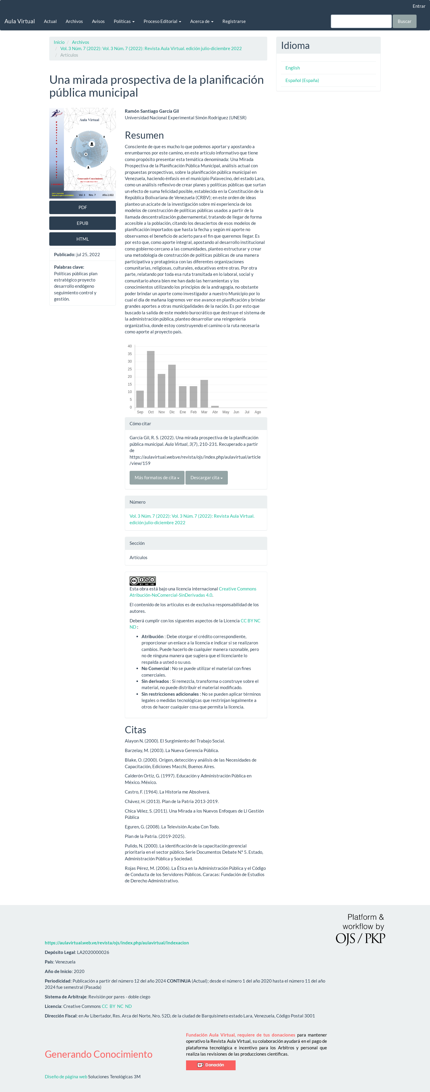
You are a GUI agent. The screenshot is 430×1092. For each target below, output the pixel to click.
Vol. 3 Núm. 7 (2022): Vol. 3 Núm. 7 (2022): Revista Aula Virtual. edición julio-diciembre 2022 (151, 48)
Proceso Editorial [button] (162, 21)
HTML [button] (82, 239)
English (292, 67)
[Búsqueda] (361, 21)
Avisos (98, 21)
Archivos (74, 21)
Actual (50, 21)
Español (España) (302, 80)
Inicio (59, 42)
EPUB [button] (82, 223)
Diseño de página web (66, 1076)
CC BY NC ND (117, 1006)
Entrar (419, 6)
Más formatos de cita (157, 477)
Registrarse (234, 21)
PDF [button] (83, 207)
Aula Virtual (19, 21)
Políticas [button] (124, 21)
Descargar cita (207, 477)
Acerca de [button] (202, 21)
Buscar (404, 21)
